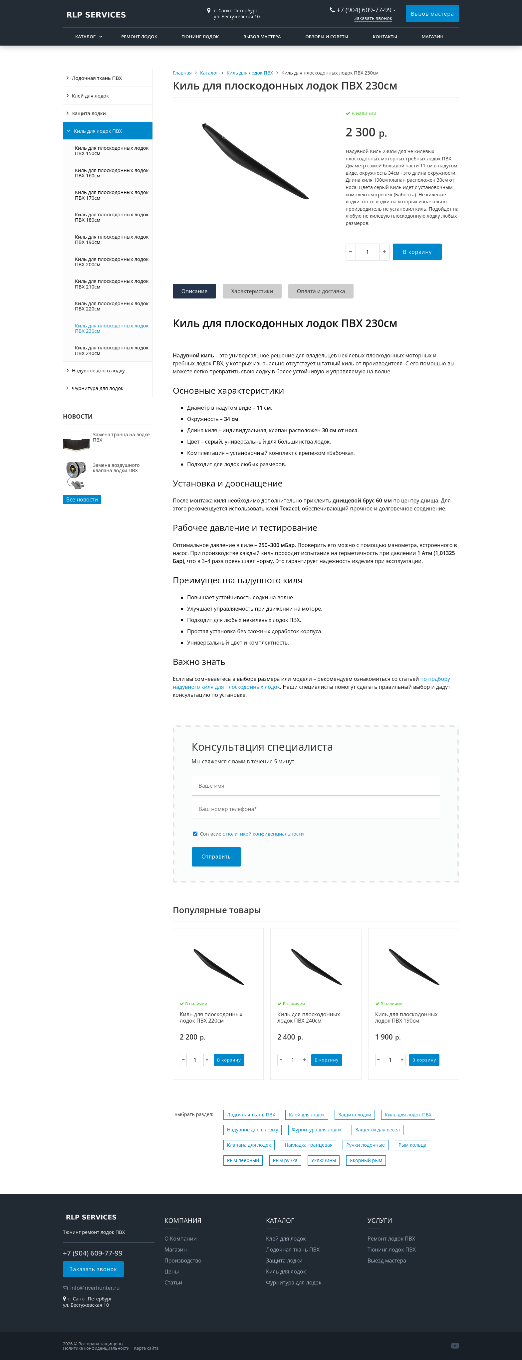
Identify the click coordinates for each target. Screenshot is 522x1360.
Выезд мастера (387, 1260)
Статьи (173, 1282)
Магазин (432, 37)
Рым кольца (412, 1145)
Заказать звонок (373, 18)
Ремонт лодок (139, 37)
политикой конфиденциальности (265, 834)
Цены (171, 1271)
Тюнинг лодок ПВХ (392, 1249)
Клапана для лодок (249, 1145)
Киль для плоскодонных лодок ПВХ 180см (111, 217)
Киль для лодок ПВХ (98, 130)
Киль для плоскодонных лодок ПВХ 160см (111, 173)
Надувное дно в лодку (98, 370)
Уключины (323, 1160)
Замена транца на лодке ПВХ (121, 437)
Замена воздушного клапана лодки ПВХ (116, 468)
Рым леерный (243, 1160)
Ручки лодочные (365, 1145)
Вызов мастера (432, 13)
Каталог (85, 37)
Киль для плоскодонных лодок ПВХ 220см (111, 306)
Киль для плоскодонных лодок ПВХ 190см (111, 239)
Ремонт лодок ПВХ (391, 1238)
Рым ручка (285, 1160)
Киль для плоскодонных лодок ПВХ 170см (111, 195)
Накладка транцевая (309, 1145)
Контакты (385, 37)
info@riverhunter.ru (95, 1287)
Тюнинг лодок (200, 37)
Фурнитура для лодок (98, 388)
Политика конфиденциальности (96, 1348)
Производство (182, 1260)
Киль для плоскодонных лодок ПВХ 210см (111, 284)
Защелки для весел (377, 1129)
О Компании (180, 1238)
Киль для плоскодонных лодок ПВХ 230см (111, 328)
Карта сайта (146, 1348)
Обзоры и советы (326, 37)
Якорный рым (366, 1160)
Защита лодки (89, 113)
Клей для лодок (90, 95)
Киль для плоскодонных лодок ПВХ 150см (111, 150)
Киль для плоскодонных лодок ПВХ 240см (111, 350)
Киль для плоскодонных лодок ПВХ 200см (111, 262)
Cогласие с (252, 834)
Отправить (216, 857)
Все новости (82, 499)
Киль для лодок (286, 1271)
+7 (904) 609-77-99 (364, 9)
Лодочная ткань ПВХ (97, 78)
